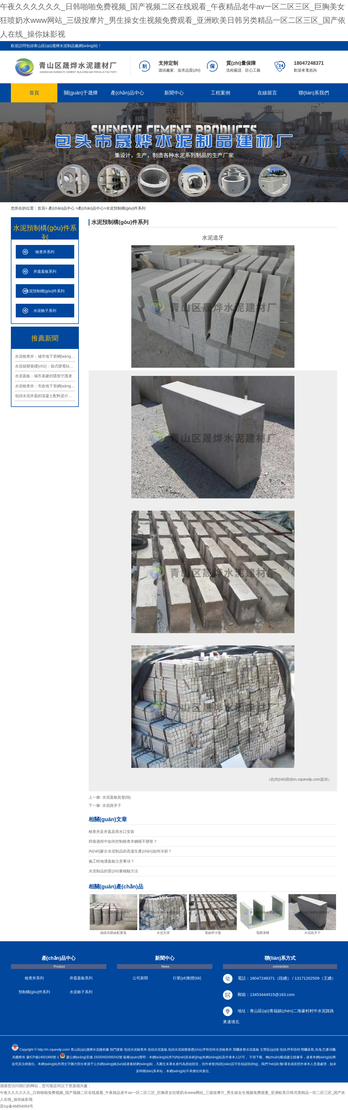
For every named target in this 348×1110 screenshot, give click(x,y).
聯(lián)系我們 (314, 93)
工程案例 (220, 93)
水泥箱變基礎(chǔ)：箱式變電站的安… (45, 366)
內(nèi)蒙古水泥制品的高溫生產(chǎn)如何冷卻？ (130, 851)
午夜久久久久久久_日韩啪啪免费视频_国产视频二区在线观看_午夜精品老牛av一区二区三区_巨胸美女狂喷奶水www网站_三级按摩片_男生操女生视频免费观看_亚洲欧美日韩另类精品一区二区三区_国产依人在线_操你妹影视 (173, 20)
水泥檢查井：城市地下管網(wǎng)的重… (45, 356)
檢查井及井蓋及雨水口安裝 (111, 831)
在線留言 (267, 93)
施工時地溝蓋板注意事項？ (111, 861)
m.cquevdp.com (306, 779)
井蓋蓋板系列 (44, 271)
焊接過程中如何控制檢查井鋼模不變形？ (123, 841)
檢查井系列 (44, 252)
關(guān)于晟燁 (81, 93)
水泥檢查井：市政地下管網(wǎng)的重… (45, 386)
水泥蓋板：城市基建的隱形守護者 (43, 376)
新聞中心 (174, 93)
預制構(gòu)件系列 (34, 992)
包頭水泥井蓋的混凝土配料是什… (43, 396)
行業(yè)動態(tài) (187, 978)
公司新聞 (140, 978)
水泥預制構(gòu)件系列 (45, 291)
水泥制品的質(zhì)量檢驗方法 (113, 871)
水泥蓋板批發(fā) (116, 797)
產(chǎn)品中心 (127, 93)
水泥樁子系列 (44, 310)
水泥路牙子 (111, 805)
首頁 (34, 93)
